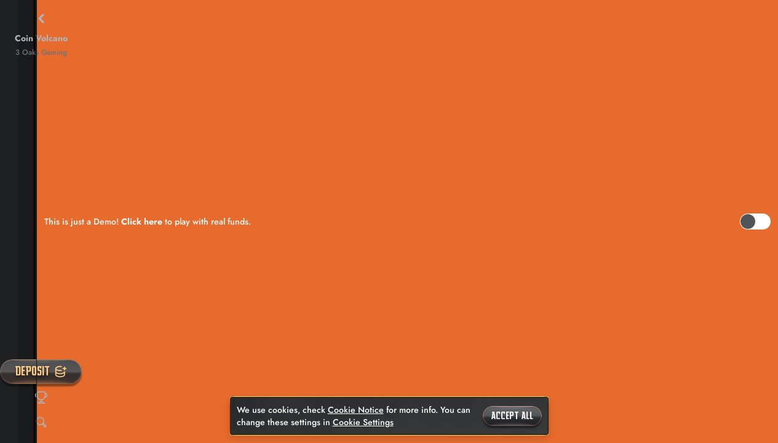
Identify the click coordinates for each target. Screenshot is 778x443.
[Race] (41, 397)
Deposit (41, 371)
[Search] (41, 422)
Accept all (512, 415)
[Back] (41, 18)
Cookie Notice (356, 410)
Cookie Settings (363, 422)
